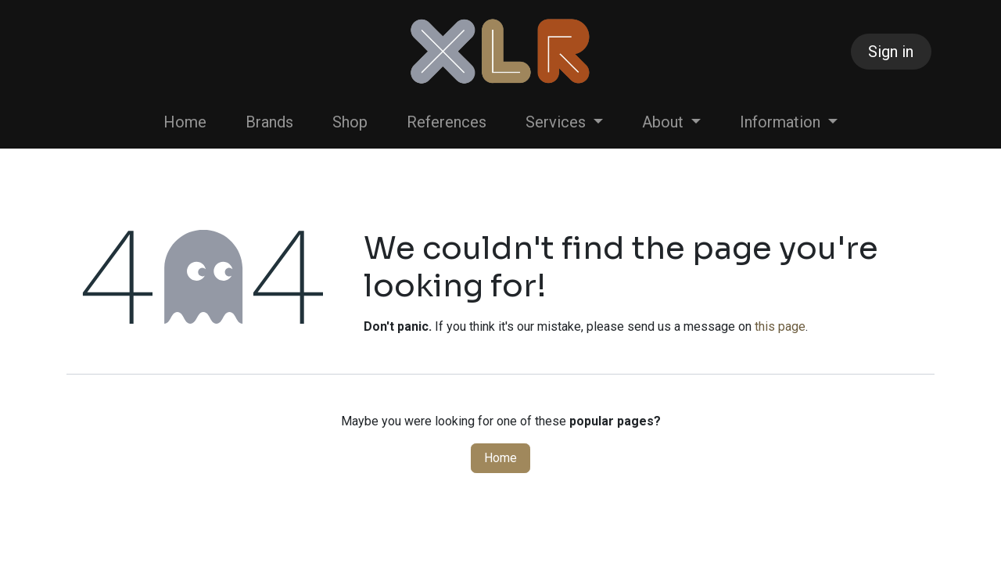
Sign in (890, 51)
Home (500, 457)
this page (780, 326)
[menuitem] (185, 122)
